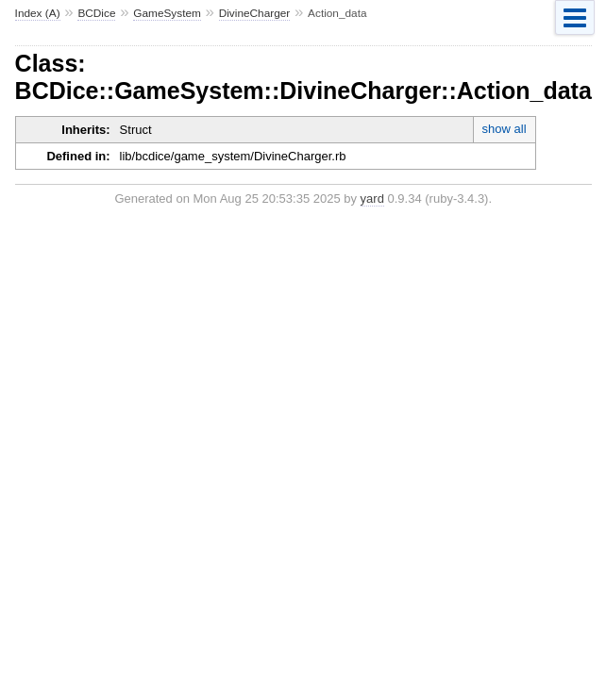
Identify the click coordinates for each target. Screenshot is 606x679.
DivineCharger (255, 13)
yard (372, 198)
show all (504, 129)
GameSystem (167, 13)
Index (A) (37, 13)
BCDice (96, 13)
